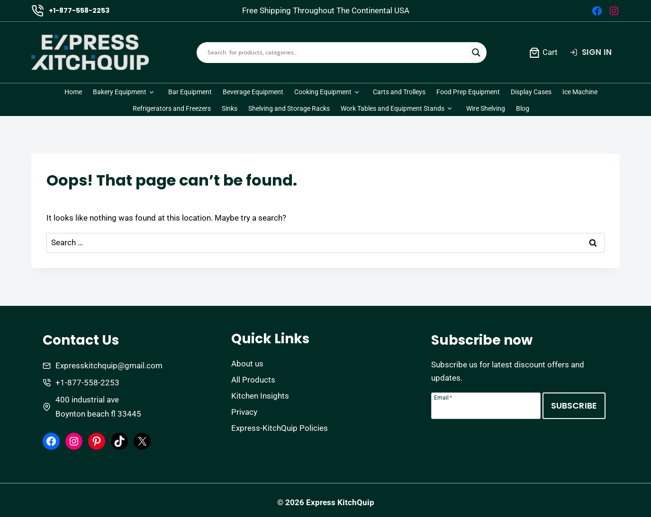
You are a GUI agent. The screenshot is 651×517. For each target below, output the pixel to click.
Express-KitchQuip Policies (279, 428)
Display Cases (531, 92)
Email (443, 397)
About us (247, 363)
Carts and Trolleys (399, 92)
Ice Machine (579, 92)
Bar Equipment (190, 92)
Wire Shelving (485, 108)
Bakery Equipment (119, 92)
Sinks (229, 108)
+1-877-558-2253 (79, 10)
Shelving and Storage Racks (289, 108)
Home (73, 92)
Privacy (244, 412)
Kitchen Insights (260, 396)
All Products (253, 379)
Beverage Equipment (253, 92)
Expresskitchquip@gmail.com (109, 365)
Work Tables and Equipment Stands (392, 108)
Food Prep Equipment (468, 92)
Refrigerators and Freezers (172, 108)
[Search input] (337, 52)
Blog (522, 108)
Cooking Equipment (323, 92)
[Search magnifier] (476, 52)
